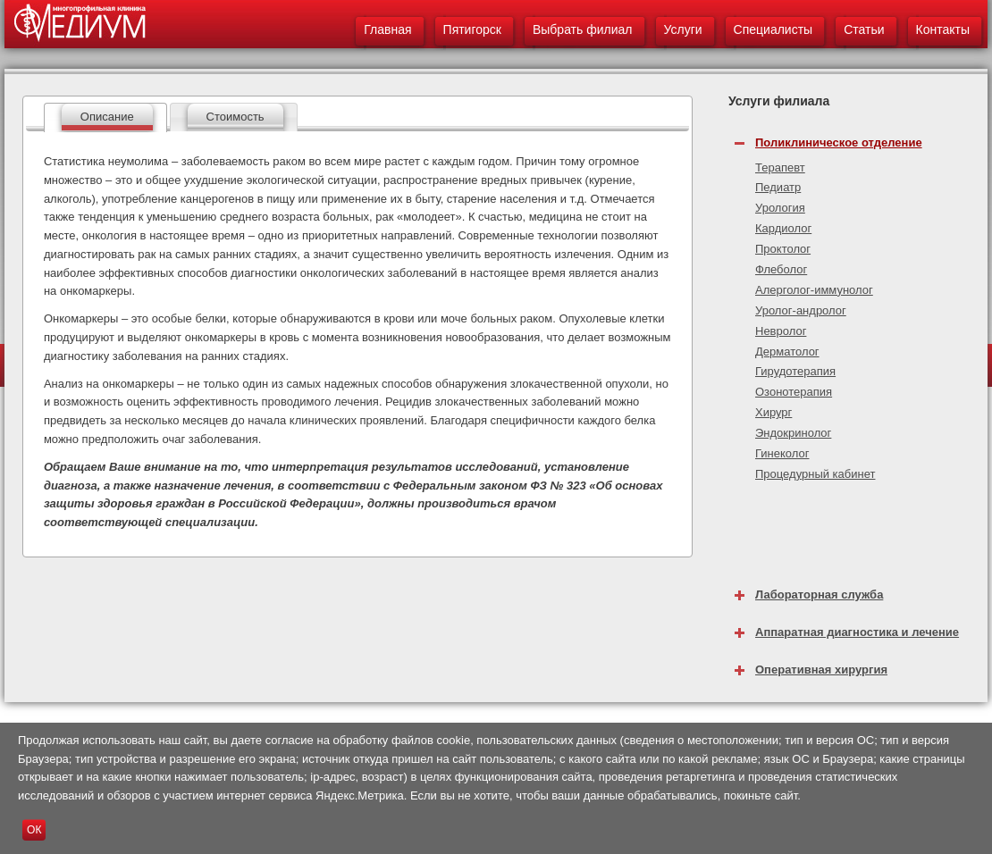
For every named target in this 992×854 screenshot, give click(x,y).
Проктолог (783, 248)
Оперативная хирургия (821, 669)
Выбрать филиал (583, 29)
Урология (780, 207)
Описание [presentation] (107, 116)
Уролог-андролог (800, 310)
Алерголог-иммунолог (814, 290)
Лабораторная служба (819, 594)
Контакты (943, 29)
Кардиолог (783, 228)
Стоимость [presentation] (235, 116)
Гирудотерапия (795, 371)
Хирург (773, 412)
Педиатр (778, 187)
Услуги (683, 29)
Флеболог (781, 269)
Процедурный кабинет (815, 474)
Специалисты (773, 29)
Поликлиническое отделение (838, 142)
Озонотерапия (793, 391)
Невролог (780, 331)
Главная (387, 29)
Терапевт (780, 167)
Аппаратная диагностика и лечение (857, 632)
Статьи (864, 29)
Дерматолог (787, 351)
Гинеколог (782, 453)
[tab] (105, 117)
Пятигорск (472, 29)
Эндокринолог (793, 433)
